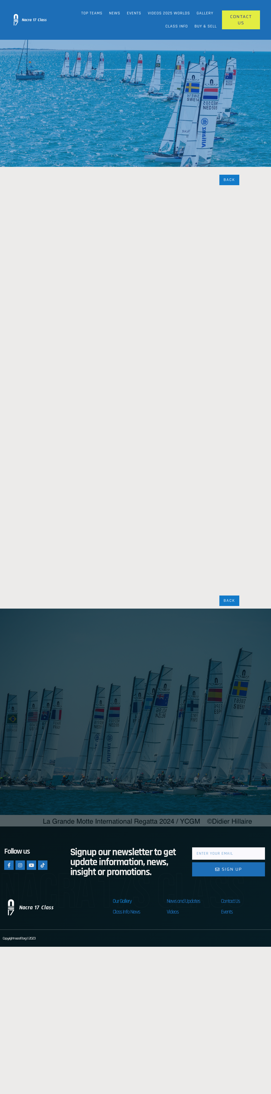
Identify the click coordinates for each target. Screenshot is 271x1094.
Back (229, 180)
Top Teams (91, 13)
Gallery (205, 13)
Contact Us (230, 901)
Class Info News (126, 911)
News (114, 13)
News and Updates (183, 901)
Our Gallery (122, 901)
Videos (172, 911)
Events (134, 13)
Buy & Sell (205, 26)
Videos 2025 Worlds (169, 13)
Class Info (176, 26)
